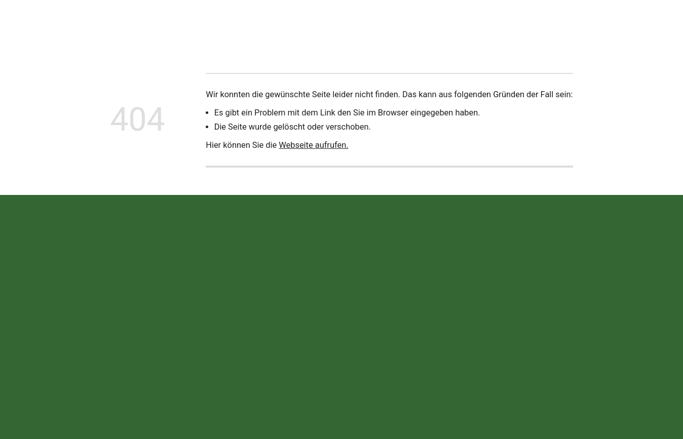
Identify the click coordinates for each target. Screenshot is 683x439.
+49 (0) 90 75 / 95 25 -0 (270, 328)
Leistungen (287, 22)
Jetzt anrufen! (631, 22)
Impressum (494, 329)
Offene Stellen (440, 22)
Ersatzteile (339, 22)
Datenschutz (544, 329)
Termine (386, 22)
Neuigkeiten (180, 22)
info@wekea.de (256, 350)
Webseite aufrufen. (313, 145)
